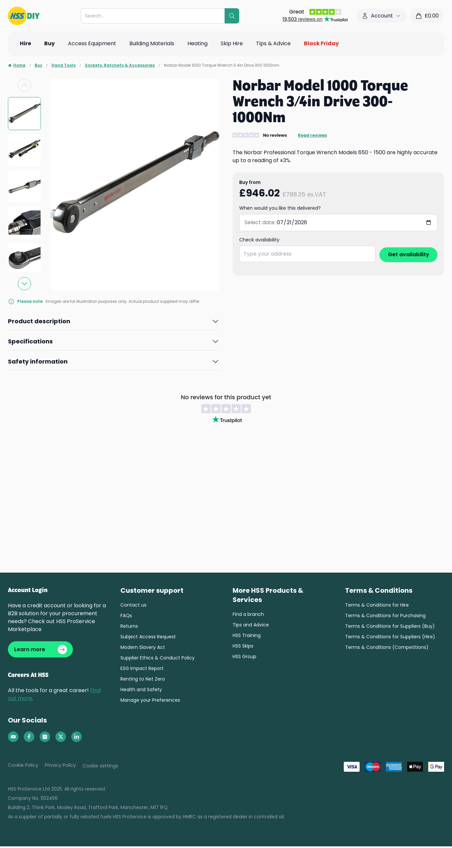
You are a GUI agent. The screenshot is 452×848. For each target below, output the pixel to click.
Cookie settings (100, 767)
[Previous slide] (24, 85)
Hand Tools (63, 65)
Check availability (259, 239)
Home (16, 65)
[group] (24, 113)
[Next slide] (24, 283)
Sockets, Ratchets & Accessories (120, 65)
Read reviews (312, 135)
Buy (38, 65)
